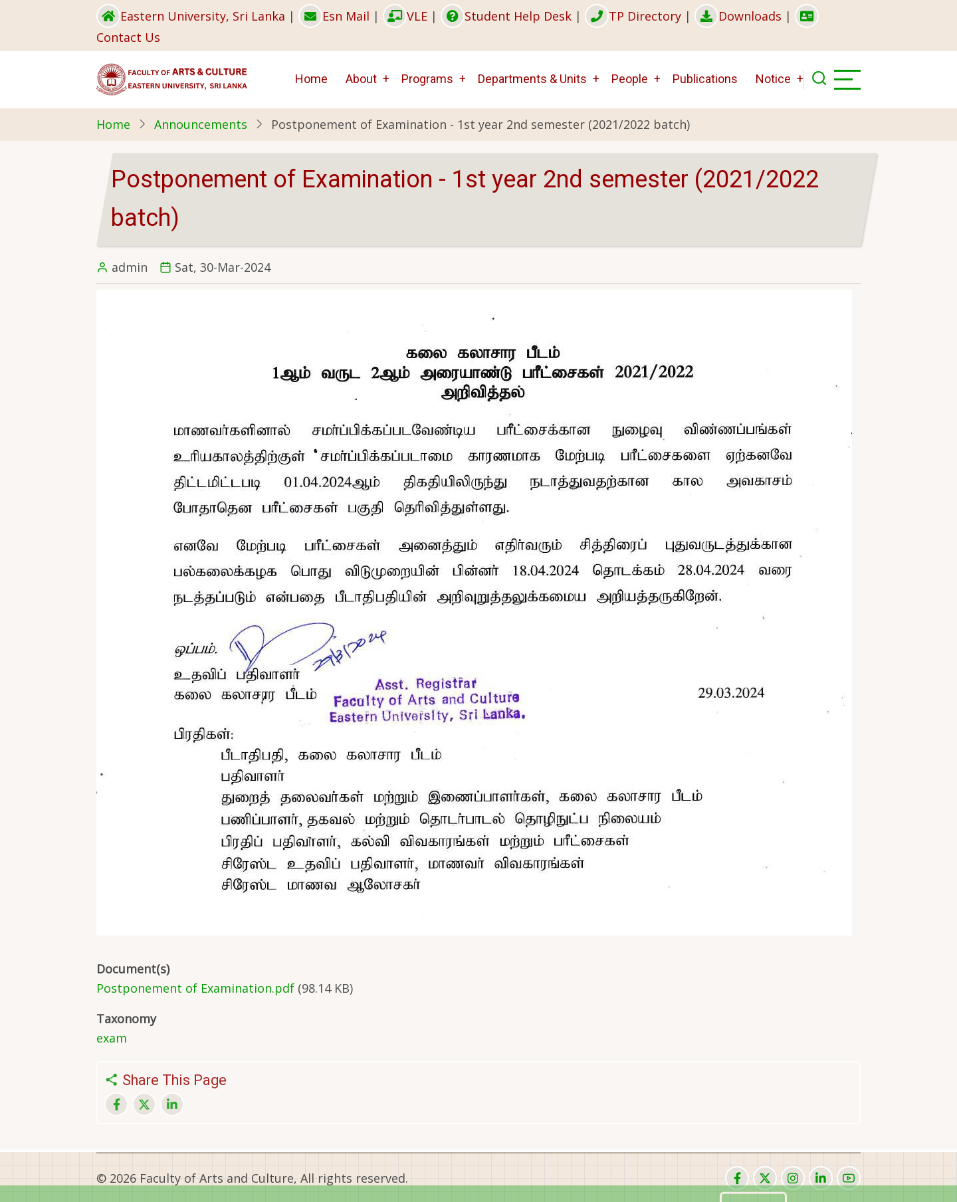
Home (311, 79)
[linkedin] (821, 1178)
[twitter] (765, 1178)
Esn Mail (334, 16)
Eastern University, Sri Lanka (190, 16)
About (361, 79)
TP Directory (633, 16)
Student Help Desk (506, 16)
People (629, 79)
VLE (405, 16)
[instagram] (793, 1178)
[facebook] (737, 1178)
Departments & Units (532, 79)
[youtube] (849, 1178)
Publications (705, 79)
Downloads (738, 16)
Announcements (200, 124)
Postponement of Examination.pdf (195, 988)
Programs (427, 79)
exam (111, 1038)
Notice (773, 79)
